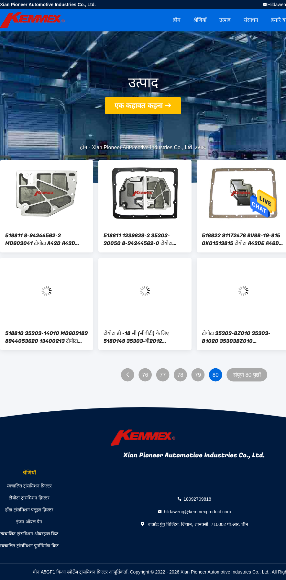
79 (198, 375)
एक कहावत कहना (138, 106)
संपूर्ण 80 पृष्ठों (247, 375)
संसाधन (251, 20)
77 (163, 375)
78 (180, 375)
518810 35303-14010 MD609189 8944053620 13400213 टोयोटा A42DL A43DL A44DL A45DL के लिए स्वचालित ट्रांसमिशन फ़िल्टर (46, 337)
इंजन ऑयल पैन (29, 521)
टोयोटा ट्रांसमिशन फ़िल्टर (29, 497)
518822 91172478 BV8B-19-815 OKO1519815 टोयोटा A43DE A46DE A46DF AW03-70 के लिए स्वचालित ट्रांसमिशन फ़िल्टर (242, 239)
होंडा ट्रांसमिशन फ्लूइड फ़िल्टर (29, 509)
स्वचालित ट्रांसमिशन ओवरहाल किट (29, 533)
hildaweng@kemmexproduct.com (197, 511)
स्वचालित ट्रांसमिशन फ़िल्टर (29, 485)
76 (145, 375)
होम (177, 20)
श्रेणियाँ (199, 20)
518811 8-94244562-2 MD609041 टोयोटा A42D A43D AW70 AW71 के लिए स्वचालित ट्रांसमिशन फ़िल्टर (46, 239)
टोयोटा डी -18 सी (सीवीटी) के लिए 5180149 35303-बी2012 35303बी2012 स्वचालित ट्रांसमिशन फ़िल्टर (139, 337)
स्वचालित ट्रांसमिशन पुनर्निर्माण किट (29, 545)
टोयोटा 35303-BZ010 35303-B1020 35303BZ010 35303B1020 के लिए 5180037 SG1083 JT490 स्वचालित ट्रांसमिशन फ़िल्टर (239, 337)
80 (216, 375)
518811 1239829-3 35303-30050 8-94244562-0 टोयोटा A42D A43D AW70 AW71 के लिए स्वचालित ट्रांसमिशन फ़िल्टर (140, 239)
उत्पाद (225, 20)
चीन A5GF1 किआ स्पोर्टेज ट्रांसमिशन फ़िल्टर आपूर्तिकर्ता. (81, 571)
